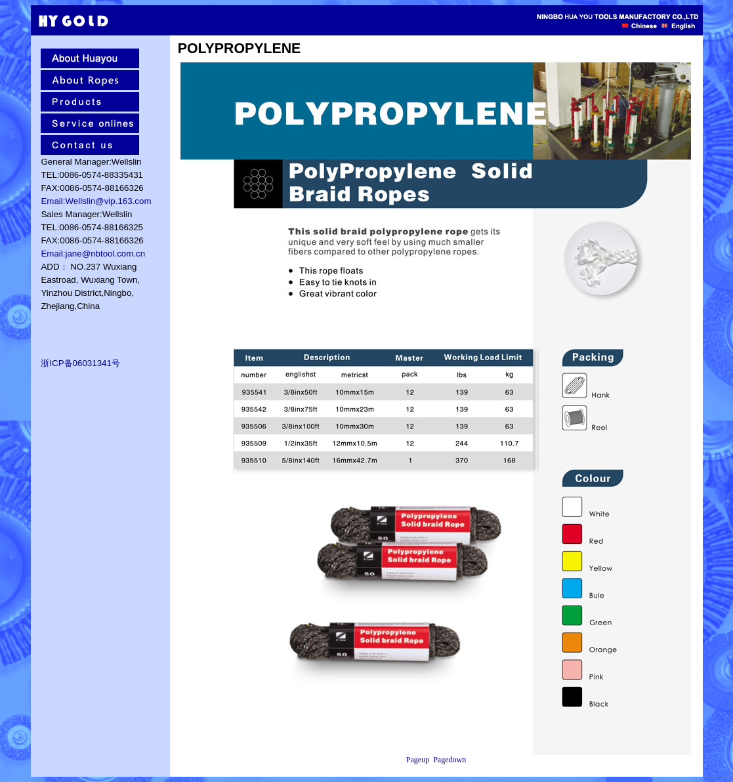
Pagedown (449, 759)
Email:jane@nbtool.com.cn (93, 253)
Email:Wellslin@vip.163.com (96, 201)
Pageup (417, 759)
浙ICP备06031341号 (80, 363)
